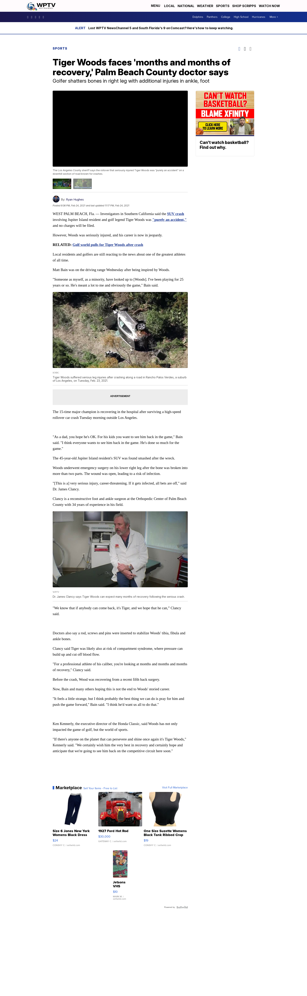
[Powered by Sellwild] (182, 907)
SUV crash (175, 214)
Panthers (212, 17)
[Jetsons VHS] (120, 877)
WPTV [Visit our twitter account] (36, 17)
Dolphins (197, 17)
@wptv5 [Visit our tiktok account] (44, 17)
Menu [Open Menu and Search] (155, 5)
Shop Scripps (244, 6)
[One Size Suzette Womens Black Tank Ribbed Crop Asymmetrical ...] (166, 821)
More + (274, 17)
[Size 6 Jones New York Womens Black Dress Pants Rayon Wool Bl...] (75, 821)
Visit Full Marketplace (175, 787)
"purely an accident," (169, 220)
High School (241, 17)
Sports (222, 6)
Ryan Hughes (75, 199)
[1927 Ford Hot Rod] (120, 821)
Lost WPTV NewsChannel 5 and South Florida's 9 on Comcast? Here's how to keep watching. (161, 28)
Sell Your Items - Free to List (100, 788)
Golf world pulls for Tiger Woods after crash (108, 245)
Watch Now (270, 6)
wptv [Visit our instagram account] (32, 17)
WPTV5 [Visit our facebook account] (28, 17)
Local (169, 6)
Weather (205, 6)
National (186, 6)
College (225, 17)
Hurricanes (258, 17)
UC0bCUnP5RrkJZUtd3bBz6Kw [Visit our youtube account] (40, 17)
